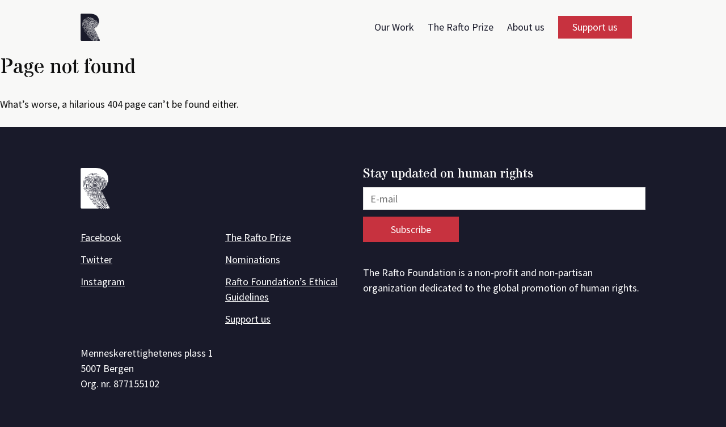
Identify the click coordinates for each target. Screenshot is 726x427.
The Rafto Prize (460, 26)
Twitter (96, 259)
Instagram (103, 281)
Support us (595, 26)
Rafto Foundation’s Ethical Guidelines (281, 289)
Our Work (394, 26)
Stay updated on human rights (448, 174)
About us (525, 26)
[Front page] (94, 29)
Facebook (101, 237)
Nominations (252, 259)
